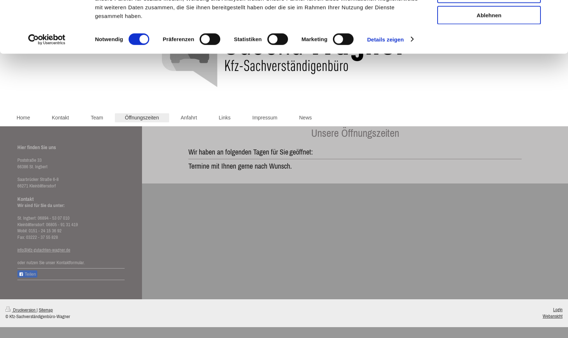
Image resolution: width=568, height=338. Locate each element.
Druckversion (21, 310)
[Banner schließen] (556, 11)
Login (558, 309)
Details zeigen (385, 84)
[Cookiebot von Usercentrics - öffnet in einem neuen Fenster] (47, 84)
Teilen (27, 274)
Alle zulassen (489, 18)
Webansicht (553, 316)
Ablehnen (489, 60)
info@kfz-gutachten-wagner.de (43, 250)
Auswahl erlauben (489, 39)
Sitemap (46, 310)
